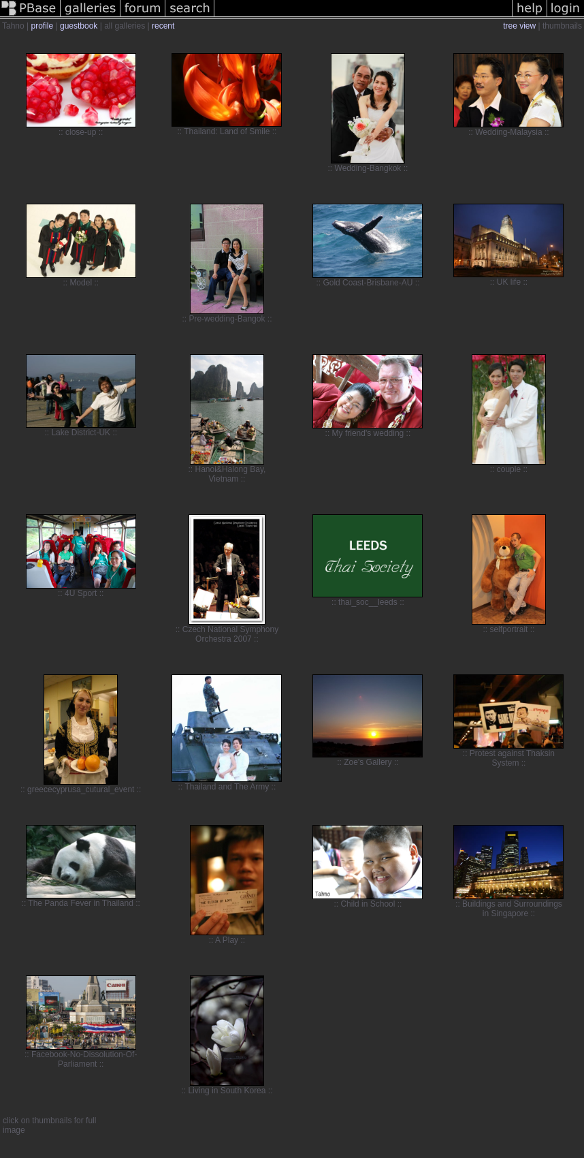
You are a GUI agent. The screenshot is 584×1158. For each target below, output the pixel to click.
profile (42, 26)
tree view (519, 26)
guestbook (78, 26)
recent (163, 26)
